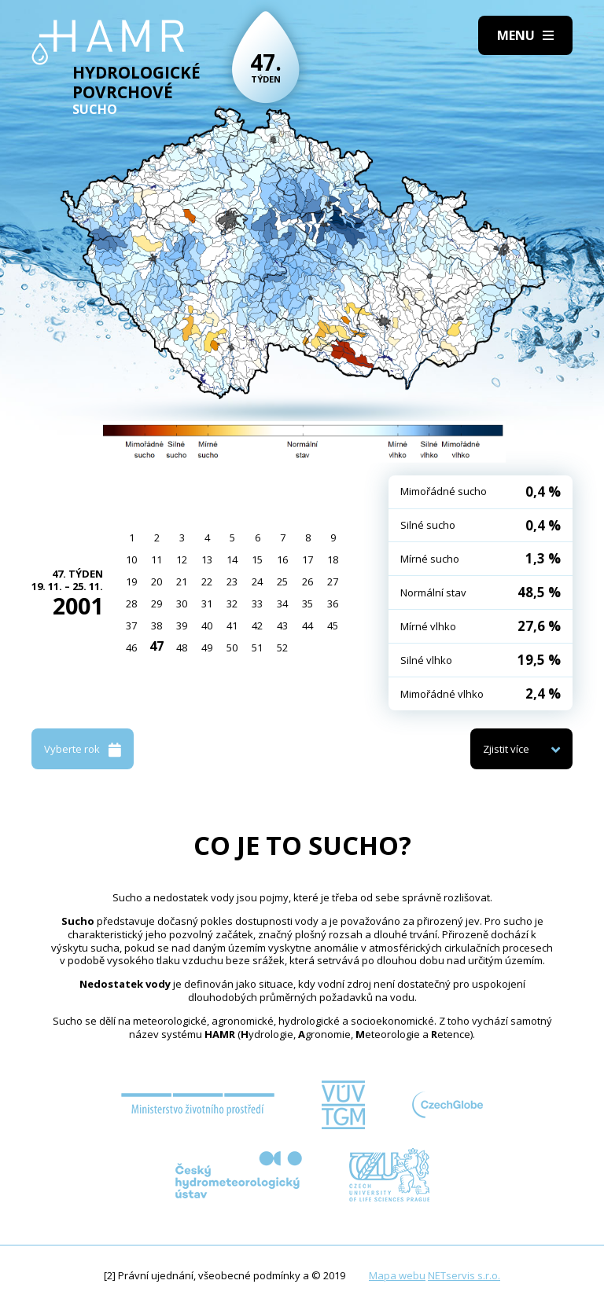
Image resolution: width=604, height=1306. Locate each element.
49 (206, 647)
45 (332, 625)
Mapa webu (397, 1275)
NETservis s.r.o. (464, 1275)
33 (257, 603)
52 (282, 647)
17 (307, 559)
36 (332, 603)
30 (181, 603)
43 (282, 625)
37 (131, 625)
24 (257, 581)
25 (282, 581)
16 (282, 559)
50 (232, 647)
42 (257, 625)
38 (156, 625)
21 (181, 581)
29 (156, 603)
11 (156, 559)
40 (206, 625)
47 (156, 646)
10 (131, 559)
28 (131, 603)
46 (131, 647)
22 (206, 581)
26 (307, 581)
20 (156, 581)
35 (307, 603)
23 (232, 581)
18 (332, 559)
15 (257, 559)
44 (307, 625)
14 (232, 559)
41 (232, 625)
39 (181, 625)
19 (131, 581)
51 (257, 647)
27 (332, 581)
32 (232, 603)
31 (206, 603)
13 (206, 559)
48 (181, 647)
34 (282, 603)
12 (181, 559)
